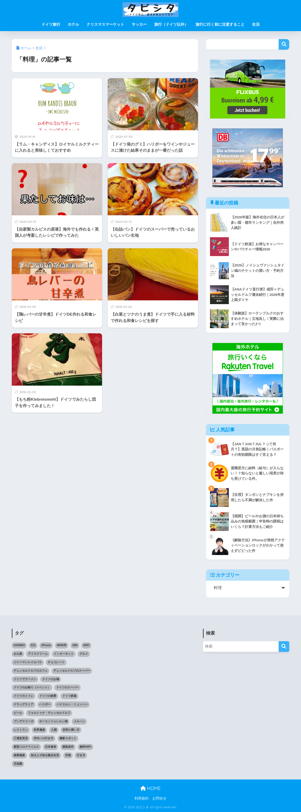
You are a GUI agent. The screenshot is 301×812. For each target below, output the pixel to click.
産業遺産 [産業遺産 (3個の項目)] (19, 755)
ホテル (73, 24)
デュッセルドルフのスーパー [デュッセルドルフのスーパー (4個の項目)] (71, 670)
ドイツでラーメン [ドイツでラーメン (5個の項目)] (25, 679)
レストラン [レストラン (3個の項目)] (21, 729)
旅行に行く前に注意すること (220, 24)
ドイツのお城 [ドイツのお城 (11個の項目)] (50, 679)
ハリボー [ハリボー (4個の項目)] (45, 704)
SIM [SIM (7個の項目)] (74, 645)
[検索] (284, 646)
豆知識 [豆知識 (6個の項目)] (18, 763)
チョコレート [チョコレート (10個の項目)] (56, 662)
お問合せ (159, 798)
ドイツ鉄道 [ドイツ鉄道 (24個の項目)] (69, 696)
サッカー (139, 24)
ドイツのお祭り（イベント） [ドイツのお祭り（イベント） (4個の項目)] (32, 687)
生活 (256, 24)
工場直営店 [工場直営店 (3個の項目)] (21, 738)
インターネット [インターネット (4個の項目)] (64, 653)
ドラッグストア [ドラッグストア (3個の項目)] (23, 704)
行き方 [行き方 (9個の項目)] (81, 755)
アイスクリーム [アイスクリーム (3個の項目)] (38, 653)
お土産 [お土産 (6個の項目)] (18, 653)
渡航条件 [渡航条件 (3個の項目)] (68, 746)
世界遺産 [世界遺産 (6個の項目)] (39, 729)
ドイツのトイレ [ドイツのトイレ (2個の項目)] (23, 696)
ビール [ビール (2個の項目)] (18, 712)
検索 (284, 44)
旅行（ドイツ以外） (171, 24)
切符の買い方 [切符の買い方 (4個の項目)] (71, 729)
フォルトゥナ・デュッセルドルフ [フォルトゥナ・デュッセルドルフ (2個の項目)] (49, 712)
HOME (150, 788)
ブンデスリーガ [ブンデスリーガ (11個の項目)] (23, 721)
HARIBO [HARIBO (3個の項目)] (19, 645)
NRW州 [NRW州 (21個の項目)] (61, 645)
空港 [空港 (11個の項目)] (68, 755)
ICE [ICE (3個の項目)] (33, 645)
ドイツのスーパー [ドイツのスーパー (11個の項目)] (67, 687)
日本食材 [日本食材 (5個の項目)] (50, 746)
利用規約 (142, 798)
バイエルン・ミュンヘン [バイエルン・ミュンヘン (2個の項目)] (72, 704)
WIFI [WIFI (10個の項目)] (86, 645)
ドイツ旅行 (50, 24)
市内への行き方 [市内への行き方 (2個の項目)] (43, 738)
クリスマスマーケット (105, 24)
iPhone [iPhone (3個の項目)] (46, 645)
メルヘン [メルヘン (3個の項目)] (79, 721)
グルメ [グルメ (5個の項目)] (83, 653)
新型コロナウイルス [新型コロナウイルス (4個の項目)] (26, 746)
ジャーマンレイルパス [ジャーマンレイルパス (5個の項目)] (28, 662)
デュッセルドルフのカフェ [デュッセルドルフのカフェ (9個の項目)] (31, 670)
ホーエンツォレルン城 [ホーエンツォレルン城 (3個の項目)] (53, 721)
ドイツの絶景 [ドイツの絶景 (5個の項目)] (47, 696)
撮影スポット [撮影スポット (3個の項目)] (67, 738)
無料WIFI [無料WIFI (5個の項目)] (85, 746)
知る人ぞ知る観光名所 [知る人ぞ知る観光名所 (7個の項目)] (45, 755)
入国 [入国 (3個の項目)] (54, 729)
